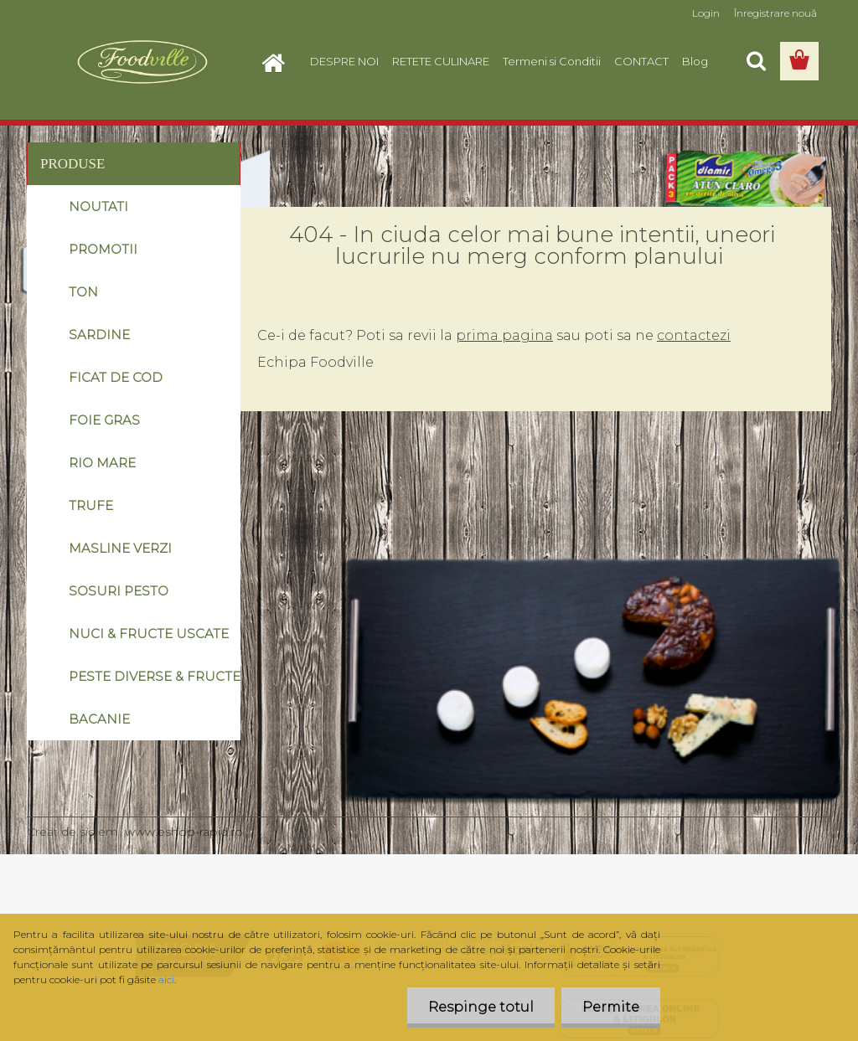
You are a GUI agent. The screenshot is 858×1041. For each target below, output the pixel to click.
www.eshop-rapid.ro (184, 831)
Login (706, 13)
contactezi (694, 335)
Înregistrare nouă (775, 13)
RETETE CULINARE (440, 61)
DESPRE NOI (344, 61)
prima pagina (504, 335)
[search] (756, 61)
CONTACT (641, 61)
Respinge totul (481, 1007)
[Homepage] (278, 61)
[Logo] (142, 62)
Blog (695, 61)
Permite (610, 1007)
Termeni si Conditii (552, 61)
